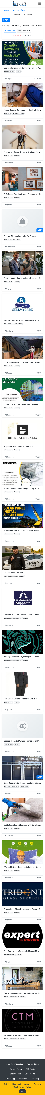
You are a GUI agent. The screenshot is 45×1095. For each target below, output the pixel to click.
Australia (5, 10)
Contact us (23, 1078)
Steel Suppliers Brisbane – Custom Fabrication (24, 783)
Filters (6, 20)
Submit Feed (15, 1074)
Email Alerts (30, 1074)
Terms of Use (33, 1064)
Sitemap (35, 1078)
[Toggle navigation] (40, 3)
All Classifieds (19, 10)
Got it (23, 1091)
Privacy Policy (16, 1069)
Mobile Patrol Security (13, 573)
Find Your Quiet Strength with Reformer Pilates (24, 993)
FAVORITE (17, 35)
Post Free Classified (14, 1064)
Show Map (10, 31)
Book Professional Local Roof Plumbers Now (23, 362)
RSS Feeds (30, 1069)
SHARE (29, 35)
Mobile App (10, 1078)
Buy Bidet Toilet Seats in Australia (18, 446)
